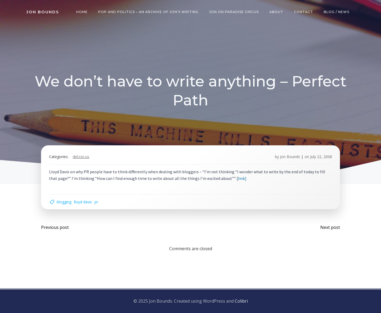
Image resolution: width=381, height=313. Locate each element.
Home (82, 12)
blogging (64, 201)
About (276, 12)
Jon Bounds (290, 156)
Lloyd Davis (83, 201)
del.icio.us (81, 156)
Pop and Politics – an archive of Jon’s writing (148, 12)
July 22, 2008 (321, 156)
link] (242, 178)
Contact (303, 12)
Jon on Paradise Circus (234, 12)
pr (96, 201)
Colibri (241, 301)
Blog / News (336, 12)
